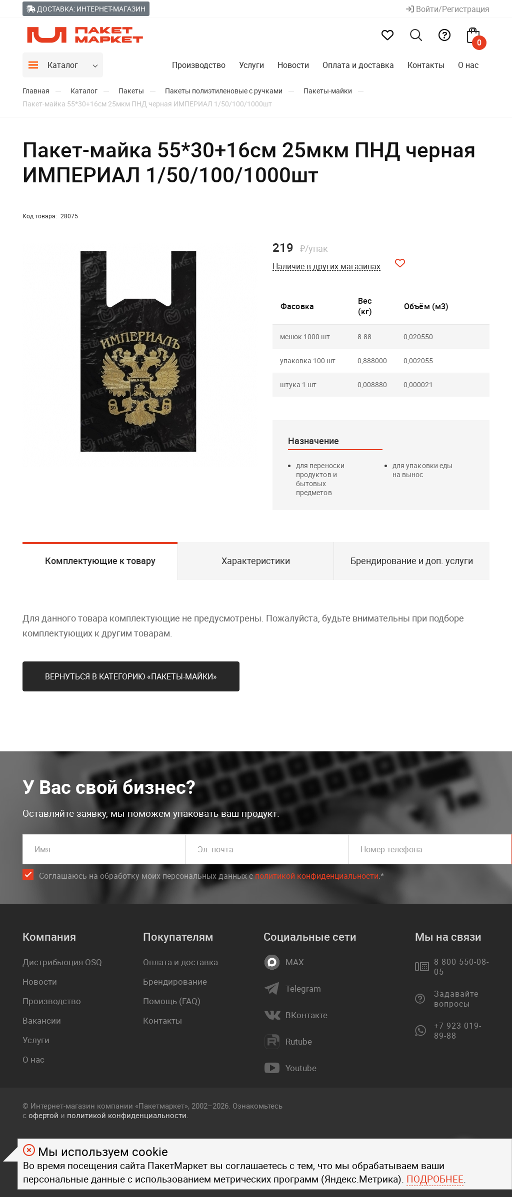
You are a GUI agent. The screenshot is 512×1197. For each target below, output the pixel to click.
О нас (468, 64)
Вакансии (41, 1020)
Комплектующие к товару (100, 561)
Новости (293, 64)
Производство (199, 64)
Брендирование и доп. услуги (411, 561)
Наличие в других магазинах (326, 266)
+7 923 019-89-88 (458, 1031)
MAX (295, 962)
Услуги (251, 64)
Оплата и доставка (358, 64)
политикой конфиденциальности (316, 875)
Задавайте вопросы (456, 999)
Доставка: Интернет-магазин (86, 8)
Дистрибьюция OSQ (62, 962)
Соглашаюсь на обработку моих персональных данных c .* (211, 876)
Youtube (301, 1068)
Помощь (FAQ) (171, 1001)
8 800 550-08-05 (461, 967)
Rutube (299, 1041)
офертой (43, 1115)
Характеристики (256, 561)
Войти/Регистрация (448, 9)
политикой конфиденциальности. (127, 1115)
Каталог (63, 64)
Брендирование (175, 981)
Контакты (426, 64)
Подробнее (435, 1179)
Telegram (303, 988)
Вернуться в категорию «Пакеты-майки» (131, 676)
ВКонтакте (307, 1015)
